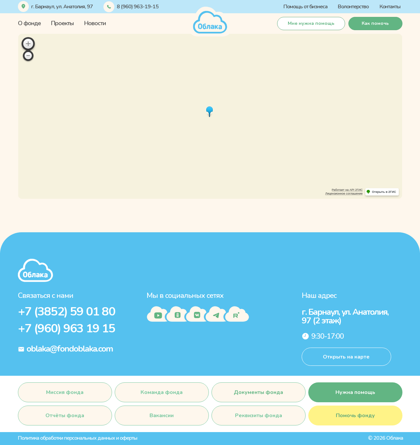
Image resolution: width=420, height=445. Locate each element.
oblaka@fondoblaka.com (70, 349)
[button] (375, 23)
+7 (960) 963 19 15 (66, 328)
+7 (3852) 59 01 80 (66, 312)
